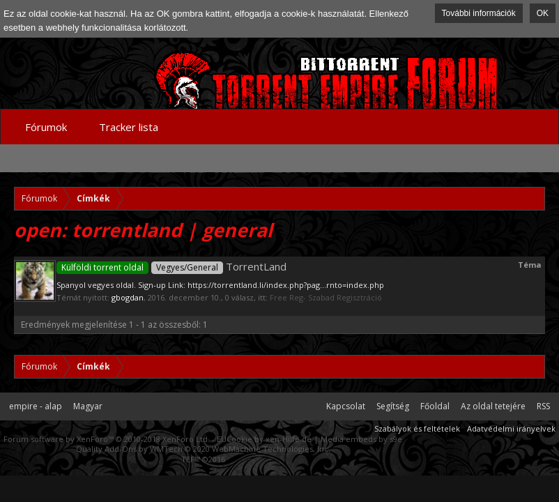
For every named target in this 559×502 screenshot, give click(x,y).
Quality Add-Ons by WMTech (203, 448)
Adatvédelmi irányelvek (511, 428)
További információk (479, 13)
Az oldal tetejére (493, 406)
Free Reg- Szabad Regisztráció (326, 297)
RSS (543, 406)
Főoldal (435, 406)
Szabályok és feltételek (417, 428)
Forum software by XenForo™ (106, 439)
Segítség (392, 406)
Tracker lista (128, 127)
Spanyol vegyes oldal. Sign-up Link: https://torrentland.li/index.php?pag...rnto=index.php (220, 285)
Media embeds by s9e (361, 439)
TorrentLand (171, 266)
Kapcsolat (345, 406)
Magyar (87, 406)
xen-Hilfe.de (289, 439)
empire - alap (35, 406)
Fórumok (46, 127)
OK (543, 13)
